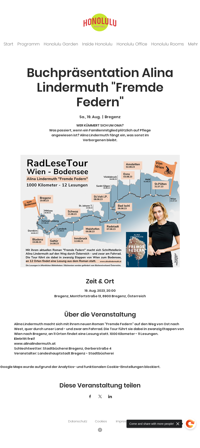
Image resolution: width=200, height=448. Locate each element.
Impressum (124, 421)
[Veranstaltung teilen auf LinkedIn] (110, 396)
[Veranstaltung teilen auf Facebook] (90, 396)
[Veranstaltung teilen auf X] (100, 396)
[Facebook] (100, 430)
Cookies (101, 421)
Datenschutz (77, 421)
